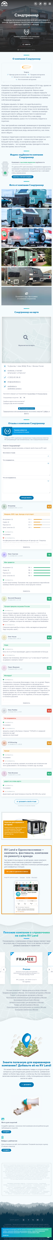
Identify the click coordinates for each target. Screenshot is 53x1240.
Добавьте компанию (21, 945)
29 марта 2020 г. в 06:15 (14, 638)
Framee (26, 969)
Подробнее (27, 981)
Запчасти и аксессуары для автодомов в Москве (26, 1002)
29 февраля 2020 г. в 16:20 (15, 669)
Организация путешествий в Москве (26, 1000)
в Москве (33, 973)
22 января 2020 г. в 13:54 (14, 711)
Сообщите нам (7, 403)
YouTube (28, 877)
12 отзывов (21, 979)
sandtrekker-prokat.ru (14, 389)
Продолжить (26, 498)
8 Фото (26, 44)
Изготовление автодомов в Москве (38, 993)
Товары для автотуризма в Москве (26, 1005)
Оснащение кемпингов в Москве (26, 1010)
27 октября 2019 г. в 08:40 (15, 744)
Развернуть (26, 547)
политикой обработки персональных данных (19, 1231)
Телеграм (22, 877)
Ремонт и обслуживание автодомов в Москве (26, 995)
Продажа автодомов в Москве (13, 993)
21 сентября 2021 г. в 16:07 (15, 555)
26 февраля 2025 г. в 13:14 (15, 507)
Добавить (26, 1084)
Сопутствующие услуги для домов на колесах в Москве (26, 1007)
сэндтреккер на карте (19, 1187)
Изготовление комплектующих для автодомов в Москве (26, 998)
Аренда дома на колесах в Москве (34, 990)
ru (45, 4)
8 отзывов (26, 432)
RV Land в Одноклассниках (17, 872)
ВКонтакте (34, 877)
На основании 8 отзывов (26, 38)
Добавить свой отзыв (26, 801)
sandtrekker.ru (12, 386)
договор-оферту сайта (33, 1232)
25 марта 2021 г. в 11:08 (14, 600)
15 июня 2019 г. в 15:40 (14, 774)
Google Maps (31, 394)
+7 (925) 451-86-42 (13, 377)
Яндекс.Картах (42, 394)
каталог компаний (32, 1187)
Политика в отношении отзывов (26, 805)
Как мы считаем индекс (22, 177)
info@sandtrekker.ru (14, 382)
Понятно (6, 1235)
